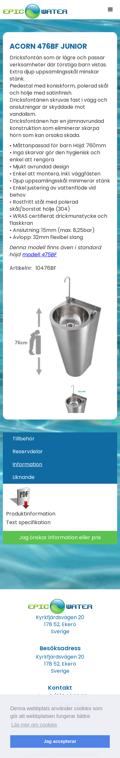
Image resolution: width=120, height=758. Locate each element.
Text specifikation (28, 522)
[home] (33, 9)
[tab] (60, 438)
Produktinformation (30, 513)
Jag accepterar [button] (60, 741)
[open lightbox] (55, 328)
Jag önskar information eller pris (60, 537)
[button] (110, 9)
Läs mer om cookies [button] (34, 725)
